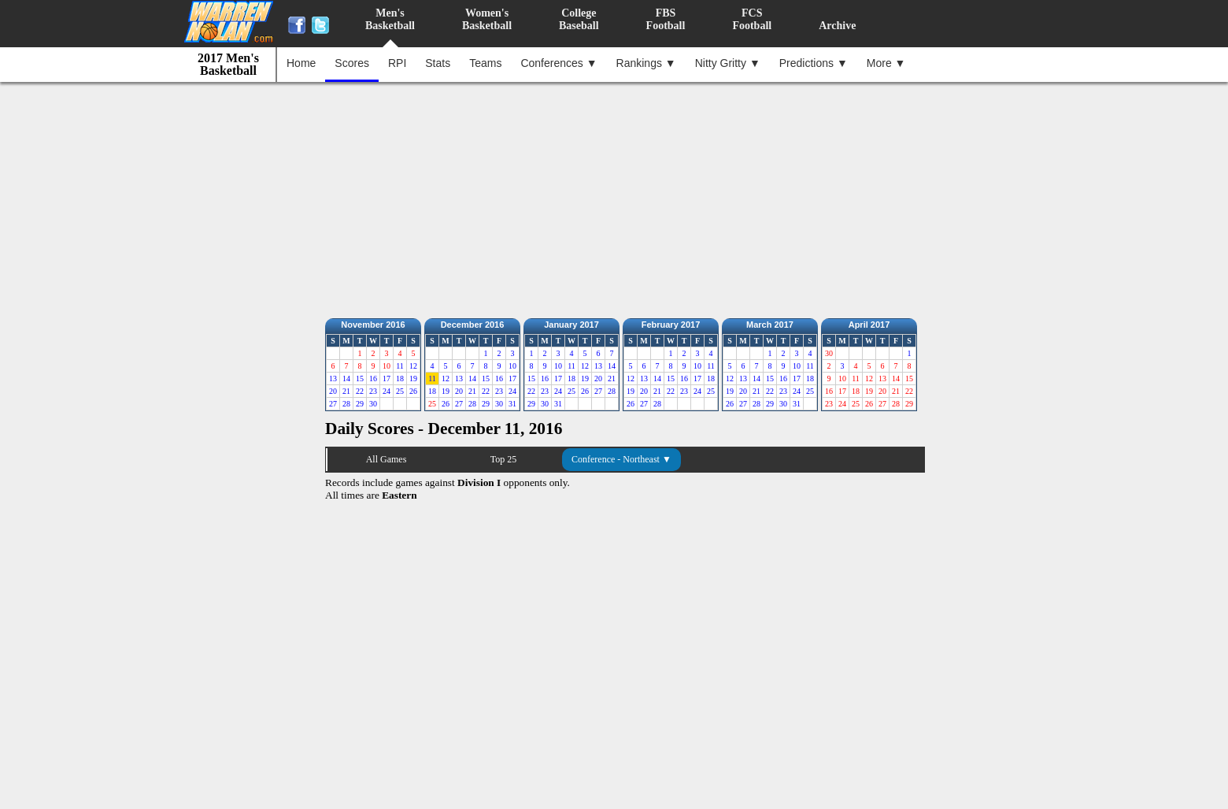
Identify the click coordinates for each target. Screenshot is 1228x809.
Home (301, 63)
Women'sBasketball (487, 19)
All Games (386, 459)
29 (360, 403)
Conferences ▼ (558, 63)
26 (413, 391)
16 (373, 378)
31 (512, 403)
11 (400, 366)
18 (400, 378)
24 (386, 391)
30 (373, 403)
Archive (837, 26)
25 (400, 391)
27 (333, 403)
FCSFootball (751, 19)
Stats (437, 63)
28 (346, 403)
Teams (485, 63)
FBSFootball (666, 19)
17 (386, 378)
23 (373, 391)
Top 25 (503, 459)
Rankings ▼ (646, 63)
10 (512, 366)
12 (413, 366)
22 (360, 391)
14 (346, 378)
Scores (352, 63)
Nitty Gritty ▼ (727, 63)
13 (333, 378)
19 (413, 378)
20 (333, 391)
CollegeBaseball (579, 19)
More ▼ (886, 63)
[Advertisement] (618, 196)
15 (360, 378)
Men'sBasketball (390, 19)
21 (346, 391)
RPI (397, 63)
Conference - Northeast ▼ (621, 459)
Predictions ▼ (813, 63)
